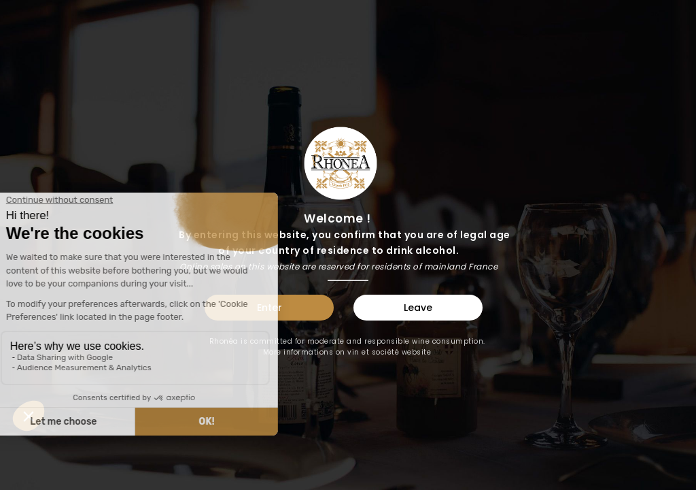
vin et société (373, 352)
